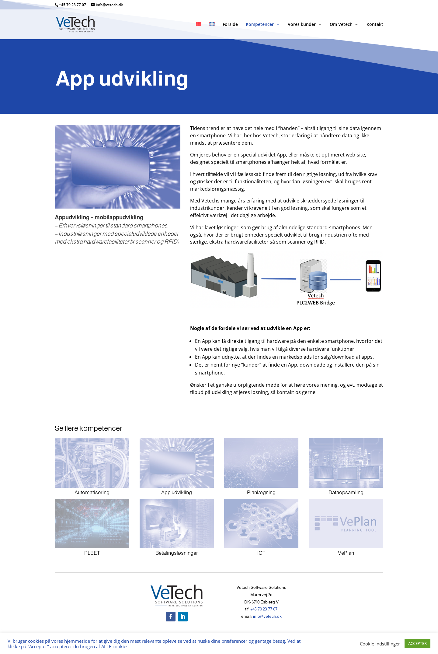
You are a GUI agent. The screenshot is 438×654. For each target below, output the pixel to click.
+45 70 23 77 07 (73, 4)
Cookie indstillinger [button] (380, 643)
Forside (230, 24)
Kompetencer (260, 24)
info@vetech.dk (267, 616)
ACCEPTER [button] (417, 643)
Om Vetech (341, 24)
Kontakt (375, 24)
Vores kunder (302, 24)
